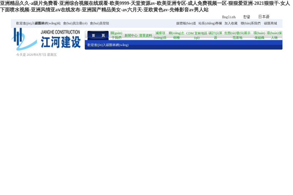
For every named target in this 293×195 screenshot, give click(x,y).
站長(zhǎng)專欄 (210, 23)
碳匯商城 (270, 23)
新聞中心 (131, 35)
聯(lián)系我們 (251, 23)
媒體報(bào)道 (186, 23)
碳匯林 (39, 23)
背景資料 (145, 35)
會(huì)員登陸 (99, 23)
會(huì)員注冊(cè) (75, 23)
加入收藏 (230, 23)
